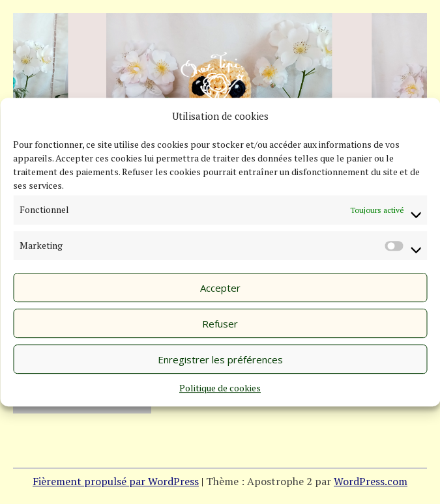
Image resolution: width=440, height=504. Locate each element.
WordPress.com (370, 481)
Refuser (220, 323)
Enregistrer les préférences (220, 359)
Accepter (220, 287)
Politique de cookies (220, 388)
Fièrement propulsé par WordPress (116, 481)
